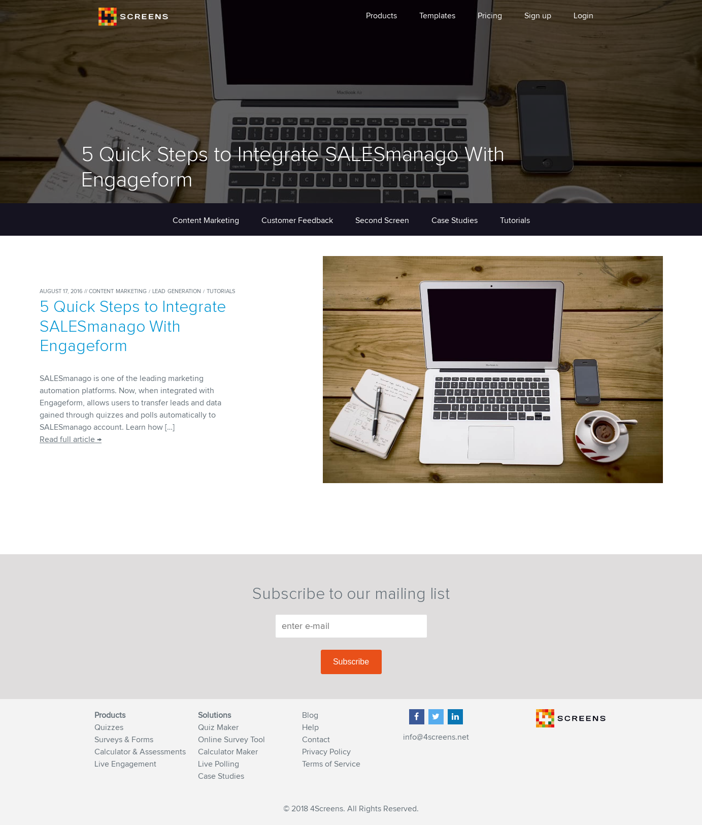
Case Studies (454, 220)
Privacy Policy (326, 752)
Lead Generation (177, 291)
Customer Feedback (297, 220)
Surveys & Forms (123, 740)
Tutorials (515, 220)
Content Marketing (206, 220)
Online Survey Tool (231, 740)
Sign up (537, 16)
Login (583, 16)
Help (310, 727)
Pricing (490, 16)
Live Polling (218, 764)
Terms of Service (331, 764)
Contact (316, 740)
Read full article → (71, 440)
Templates (437, 16)
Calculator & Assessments (140, 752)
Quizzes (108, 727)
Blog (310, 715)
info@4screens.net (436, 737)
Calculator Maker (228, 752)
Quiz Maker (218, 727)
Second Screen (382, 220)
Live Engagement (125, 764)
